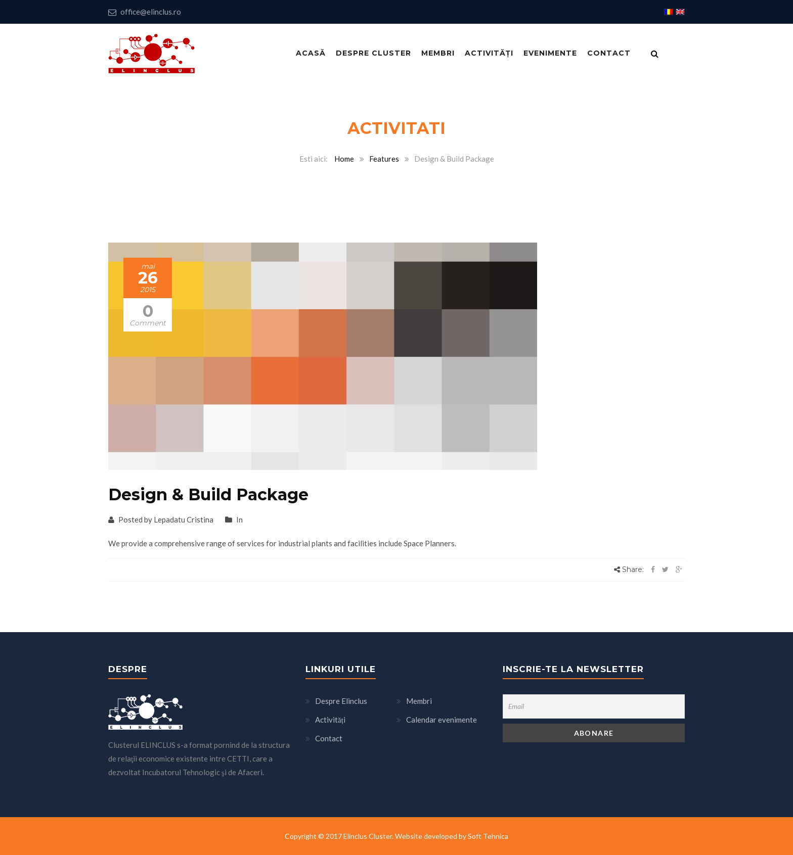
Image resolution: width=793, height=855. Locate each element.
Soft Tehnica (488, 836)
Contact (609, 53)
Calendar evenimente (441, 719)
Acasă (311, 53)
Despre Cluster (373, 53)
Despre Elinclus (341, 700)
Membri (438, 53)
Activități (489, 53)
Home (344, 158)
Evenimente (550, 53)
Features (384, 158)
